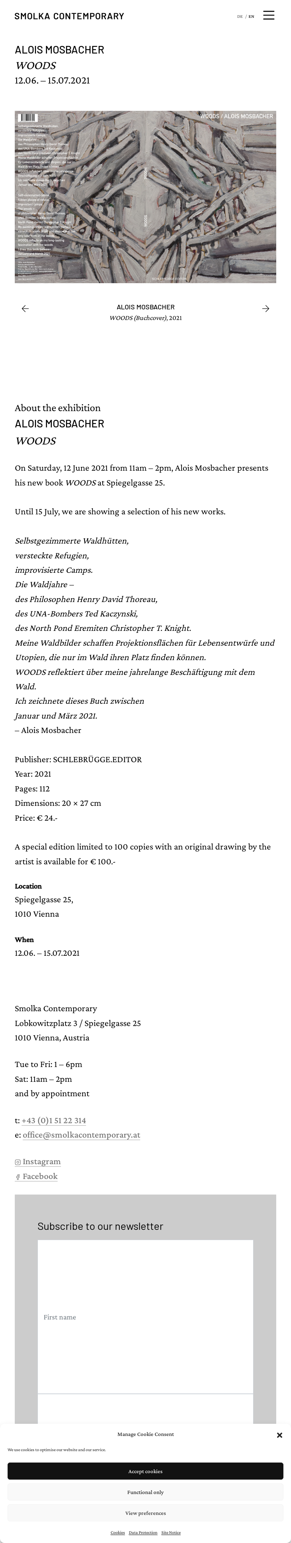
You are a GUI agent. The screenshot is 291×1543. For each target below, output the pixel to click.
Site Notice (171, 1532)
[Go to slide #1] (33, 360)
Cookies (118, 1532)
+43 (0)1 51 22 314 (54, 1120)
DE (240, 16)
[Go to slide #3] (112, 360)
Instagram (38, 1161)
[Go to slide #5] (190, 360)
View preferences (145, 1513)
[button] (279, 1434)
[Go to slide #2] (72, 360)
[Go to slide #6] (230, 360)
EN (251, 16)
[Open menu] (269, 15)
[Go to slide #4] (151, 360)
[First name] (145, 1317)
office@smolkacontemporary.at (81, 1134)
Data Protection (143, 1532)
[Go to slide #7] (269, 360)
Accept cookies (145, 1471)
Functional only (145, 1492)
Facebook (36, 1176)
